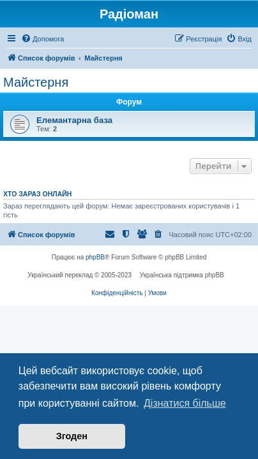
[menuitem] (42, 39)
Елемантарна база (74, 120)
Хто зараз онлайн (37, 194)
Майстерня (35, 82)
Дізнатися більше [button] (185, 403)
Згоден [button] (71, 436)
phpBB (95, 257)
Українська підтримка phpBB (182, 275)
